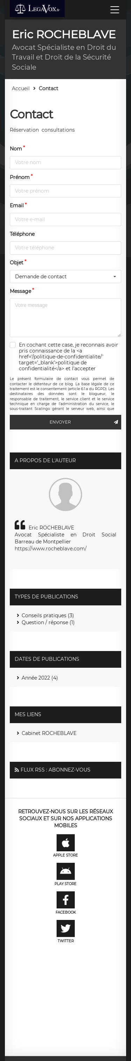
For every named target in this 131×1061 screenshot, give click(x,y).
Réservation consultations (42, 130)
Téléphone (22, 234)
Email (17, 205)
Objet (16, 263)
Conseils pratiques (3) (48, 615)
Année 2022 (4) (40, 678)
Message (20, 291)
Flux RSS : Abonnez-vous (55, 770)
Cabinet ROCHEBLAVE (49, 733)
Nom (16, 149)
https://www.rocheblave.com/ (51, 548)
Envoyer (85, 422)
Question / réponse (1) (48, 622)
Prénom (20, 177)
